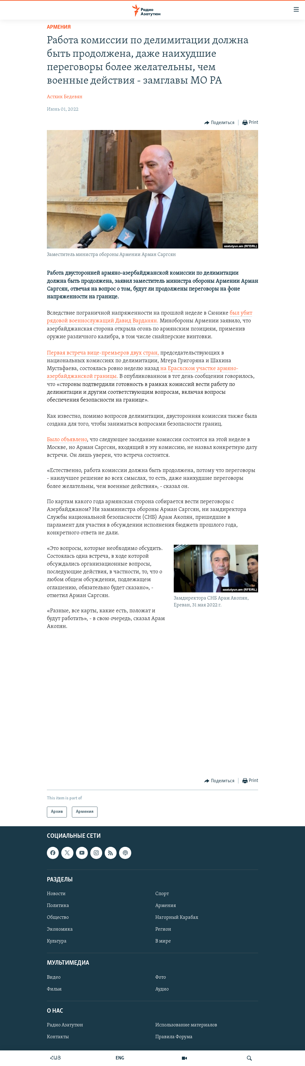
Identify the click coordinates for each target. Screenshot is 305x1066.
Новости (56, 893)
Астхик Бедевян (64, 96)
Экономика (60, 929)
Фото (160, 977)
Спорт (162, 893)
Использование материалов (186, 1025)
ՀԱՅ (55, 1058)
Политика (58, 905)
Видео (54, 977)
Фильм (54, 988)
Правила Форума (173, 1037)
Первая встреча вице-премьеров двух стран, (103, 353)
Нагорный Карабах (176, 917)
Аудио (162, 988)
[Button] (219, 122)
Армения (59, 27)
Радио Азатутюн (65, 1025)
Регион (163, 929)
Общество (58, 917)
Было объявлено (67, 440)
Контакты (58, 1037)
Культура (57, 941)
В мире (163, 941)
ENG (120, 1058)
